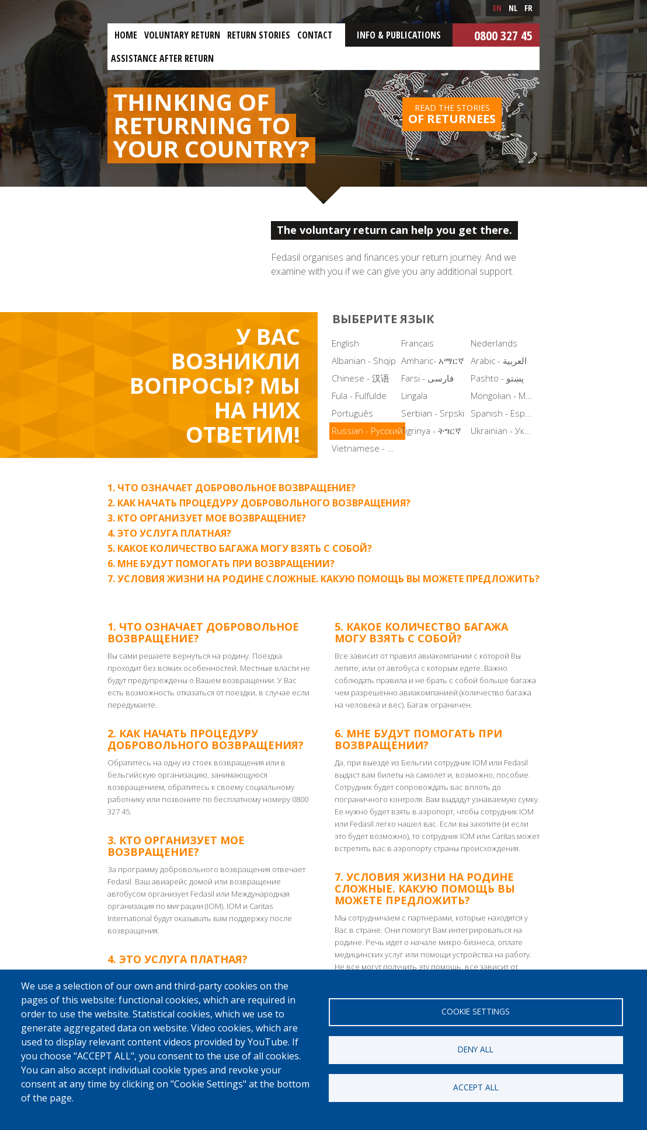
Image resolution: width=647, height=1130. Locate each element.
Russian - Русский (367, 430)
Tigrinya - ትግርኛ (431, 430)
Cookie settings (475, 1011)
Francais (417, 343)
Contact (314, 35)
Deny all (475, 1049)
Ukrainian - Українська (504, 430)
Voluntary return (182, 35)
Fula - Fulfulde (359, 395)
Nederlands (494, 343)
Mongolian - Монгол (504, 395)
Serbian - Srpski (432, 413)
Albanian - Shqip (364, 360)
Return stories (258, 35)
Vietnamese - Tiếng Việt (365, 448)
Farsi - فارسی (427, 378)
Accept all (476, 1087)
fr (528, 7)
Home (125, 35)
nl (513, 7)
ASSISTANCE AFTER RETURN (162, 58)
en (497, 7)
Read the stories (452, 114)
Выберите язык (383, 319)
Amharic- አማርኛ (432, 360)
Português (352, 413)
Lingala (414, 395)
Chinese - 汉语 (360, 378)
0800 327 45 (503, 35)
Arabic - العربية (499, 360)
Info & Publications (399, 35)
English (345, 343)
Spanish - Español (504, 413)
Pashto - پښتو (497, 378)
